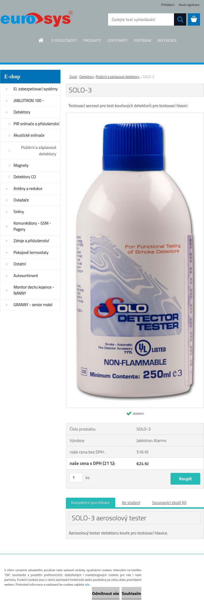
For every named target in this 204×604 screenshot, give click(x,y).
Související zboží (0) (169, 502)
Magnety (21, 165)
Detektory (22, 112)
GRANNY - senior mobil (33, 305)
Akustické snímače (29, 135)
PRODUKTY (92, 40)
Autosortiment (26, 276)
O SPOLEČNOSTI (64, 40)
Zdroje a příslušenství (31, 241)
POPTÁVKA (142, 40)
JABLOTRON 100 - (29, 101)
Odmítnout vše (86, 593)
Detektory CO (25, 177)
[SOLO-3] (135, 115)
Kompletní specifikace (90, 502)
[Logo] (36, 19)
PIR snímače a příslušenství (36, 124)
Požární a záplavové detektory (38, 150)
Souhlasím (125, 593)
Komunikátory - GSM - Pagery (32, 226)
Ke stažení (131, 502)
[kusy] (76, 477)
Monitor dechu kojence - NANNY (34, 290)
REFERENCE (167, 40)
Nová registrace (189, 4)
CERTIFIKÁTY (117, 40)
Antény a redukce (28, 188)
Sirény (19, 212)
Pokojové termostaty (31, 252)
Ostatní (20, 264)
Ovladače (21, 200)
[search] (180, 19)
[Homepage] (41, 40)
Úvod (73, 76)
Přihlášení (167, 4)
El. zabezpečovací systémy (36, 89)
